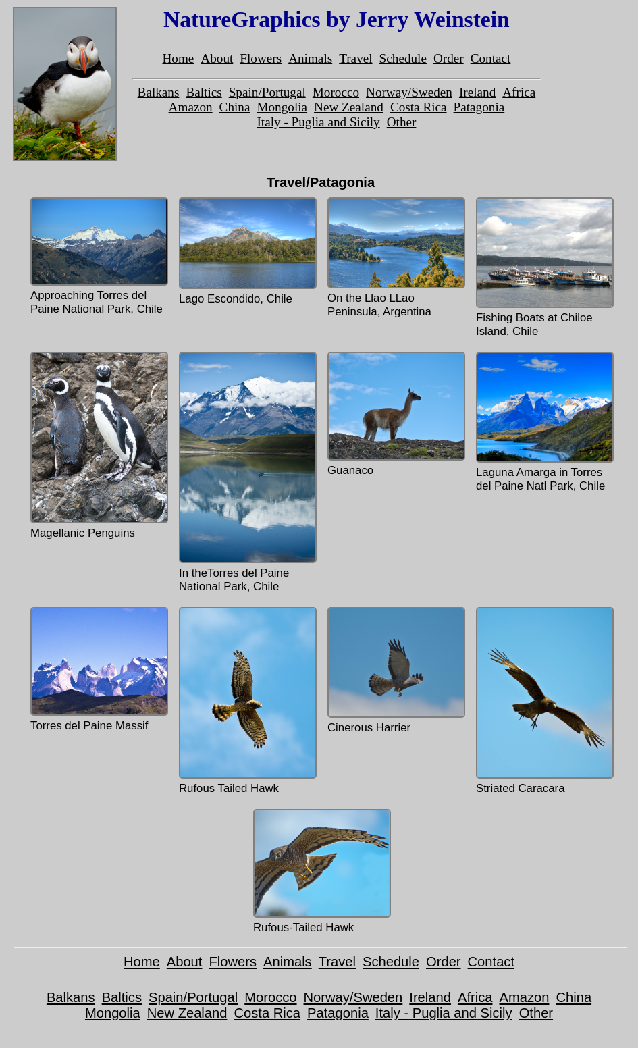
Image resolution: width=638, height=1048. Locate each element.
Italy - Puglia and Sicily (318, 122)
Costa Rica (418, 107)
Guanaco (394, 414)
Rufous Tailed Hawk (246, 701)
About (217, 58)
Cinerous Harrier (394, 670)
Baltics (203, 92)
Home (178, 58)
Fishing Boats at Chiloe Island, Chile (543, 267)
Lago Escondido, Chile (246, 251)
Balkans (159, 92)
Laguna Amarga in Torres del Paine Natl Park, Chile (543, 422)
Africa (518, 92)
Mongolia (282, 107)
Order (448, 58)
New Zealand (348, 107)
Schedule (403, 58)
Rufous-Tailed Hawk (320, 871)
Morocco (336, 92)
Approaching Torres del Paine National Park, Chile (97, 256)
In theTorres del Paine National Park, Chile (246, 472)
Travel (355, 58)
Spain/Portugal (267, 92)
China (234, 107)
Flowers (261, 58)
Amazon (191, 107)
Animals (310, 58)
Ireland (477, 92)
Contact (491, 58)
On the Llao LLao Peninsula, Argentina (394, 257)
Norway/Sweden (409, 92)
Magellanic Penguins (97, 446)
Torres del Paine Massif (97, 669)
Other (402, 122)
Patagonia (479, 107)
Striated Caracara (543, 701)
